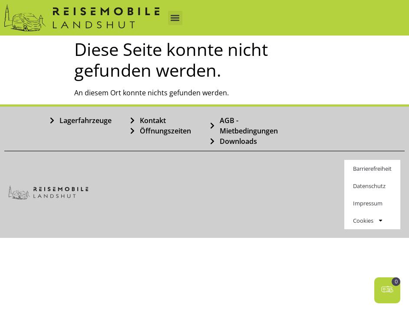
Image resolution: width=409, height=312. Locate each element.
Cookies (368, 220)
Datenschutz (369, 186)
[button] (175, 18)
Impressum (368, 203)
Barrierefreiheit (372, 168)
